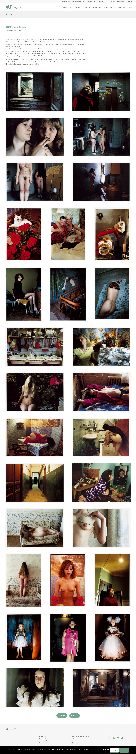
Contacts (112, 1)
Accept (114, 750)
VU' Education (43, 738)
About (73, 738)
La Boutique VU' (43, 740)
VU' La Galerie (43, 743)
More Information (103, 749)
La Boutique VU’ (90, 1)
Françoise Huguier (13, 31)
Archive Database (44, 736)
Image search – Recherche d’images (73, 1)
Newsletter (120, 1)
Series (8, 14)
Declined (124, 750)
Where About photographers (80, 736)
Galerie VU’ (101, 1)
